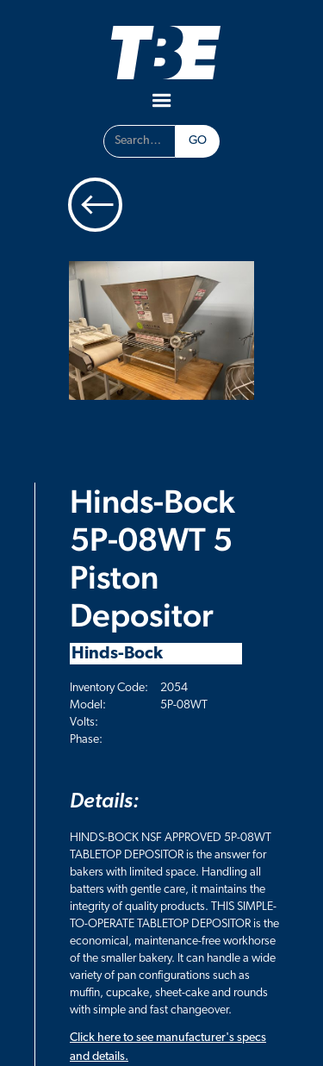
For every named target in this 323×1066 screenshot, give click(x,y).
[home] (161, 52)
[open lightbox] (161, 330)
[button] (161, 100)
